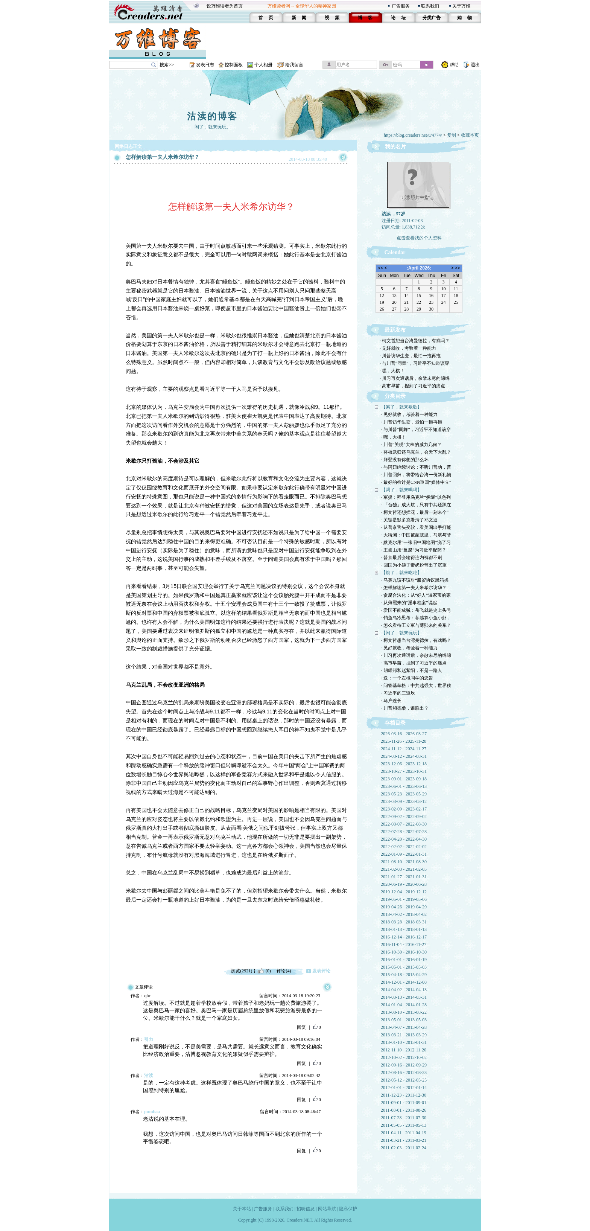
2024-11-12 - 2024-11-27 (403, 748)
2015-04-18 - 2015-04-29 (404, 974)
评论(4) (284, 971)
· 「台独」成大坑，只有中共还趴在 (416, 504)
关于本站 (242, 1208)
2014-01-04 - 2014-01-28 (404, 1004)
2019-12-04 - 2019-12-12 (404, 891)
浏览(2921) (241, 971)
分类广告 (432, 17)
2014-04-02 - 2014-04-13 (404, 989)
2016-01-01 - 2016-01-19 (404, 959)
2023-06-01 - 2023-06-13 (404, 786)
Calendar (395, 252)
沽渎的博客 (212, 116)
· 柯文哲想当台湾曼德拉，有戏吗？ (415, 340)
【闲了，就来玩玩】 (401, 632)
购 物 (464, 17)
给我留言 (294, 64)
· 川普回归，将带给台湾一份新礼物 (416, 474)
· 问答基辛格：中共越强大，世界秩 (416, 685)
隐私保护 (348, 1208)
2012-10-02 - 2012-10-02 (404, 1057)
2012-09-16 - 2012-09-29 (404, 1065)
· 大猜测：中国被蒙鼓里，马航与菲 (416, 535)
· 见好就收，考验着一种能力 (408, 348)
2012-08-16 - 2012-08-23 (404, 1072)
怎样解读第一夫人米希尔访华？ (162, 157)
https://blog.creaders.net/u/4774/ (413, 135)
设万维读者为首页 (225, 6)
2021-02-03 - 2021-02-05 (404, 869)
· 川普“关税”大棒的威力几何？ (411, 444)
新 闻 (299, 17)
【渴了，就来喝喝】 (401, 489)
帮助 (454, 64)
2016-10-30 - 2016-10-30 (404, 952)
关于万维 (461, 6)
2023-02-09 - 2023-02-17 (404, 809)
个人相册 (263, 64)
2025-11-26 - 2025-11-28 (403, 741)
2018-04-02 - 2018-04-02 (404, 914)
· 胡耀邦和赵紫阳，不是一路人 (411, 670)
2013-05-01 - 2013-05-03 (404, 1019)
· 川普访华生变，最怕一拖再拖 (410, 355)
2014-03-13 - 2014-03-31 (404, 997)
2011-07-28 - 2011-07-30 (403, 1117)
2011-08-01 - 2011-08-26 (403, 1110)
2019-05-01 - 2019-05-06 (404, 899)
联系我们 (430, 6)
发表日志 (205, 64)
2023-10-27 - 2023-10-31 (404, 771)
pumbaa (152, 1111)
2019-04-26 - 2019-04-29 (404, 907)
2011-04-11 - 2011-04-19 (403, 1132)
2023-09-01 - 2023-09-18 (404, 779)
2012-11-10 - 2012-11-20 (403, 1050)
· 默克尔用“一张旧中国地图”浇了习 (416, 542)
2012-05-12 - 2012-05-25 (404, 1080)
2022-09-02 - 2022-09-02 (404, 816)
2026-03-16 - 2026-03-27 (404, 733)
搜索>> (167, 64)
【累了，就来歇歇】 (401, 407)
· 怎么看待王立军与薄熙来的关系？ (416, 625)
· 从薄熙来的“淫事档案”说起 (409, 602)
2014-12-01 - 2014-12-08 (404, 982)
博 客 (365, 17)
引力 (148, 1039)
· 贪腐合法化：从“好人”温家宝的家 (416, 595)
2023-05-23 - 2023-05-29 (404, 794)
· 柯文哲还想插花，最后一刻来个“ (415, 512)
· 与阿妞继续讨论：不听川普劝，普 (416, 467)
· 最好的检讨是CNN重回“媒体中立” (416, 482)
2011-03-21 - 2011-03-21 (403, 1140)
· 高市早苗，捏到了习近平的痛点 (412, 385)
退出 (475, 64)
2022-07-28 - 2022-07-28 (404, 831)
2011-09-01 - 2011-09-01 (403, 1102)
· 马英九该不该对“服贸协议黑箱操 (415, 580)
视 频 (332, 17)
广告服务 (401, 6)
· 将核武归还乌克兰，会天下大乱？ (416, 452)
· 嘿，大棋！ (392, 370)
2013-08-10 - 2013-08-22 (404, 1012)
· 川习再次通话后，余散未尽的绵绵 (415, 378)
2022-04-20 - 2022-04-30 (404, 839)
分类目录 (395, 396)
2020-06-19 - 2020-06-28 (404, 884)
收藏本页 (470, 135)
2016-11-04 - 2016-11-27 (403, 944)
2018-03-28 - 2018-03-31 (404, 922)
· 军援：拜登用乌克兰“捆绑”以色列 (416, 497)
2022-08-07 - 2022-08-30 (404, 824)
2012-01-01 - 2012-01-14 (404, 1087)
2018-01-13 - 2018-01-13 (404, 929)
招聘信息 (306, 1208)
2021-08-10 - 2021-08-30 (404, 861)
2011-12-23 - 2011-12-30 (403, 1095)
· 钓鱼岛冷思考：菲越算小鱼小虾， (416, 617)
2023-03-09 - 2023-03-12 (404, 801)
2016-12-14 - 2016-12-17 (404, 937)
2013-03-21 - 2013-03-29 (404, 1035)
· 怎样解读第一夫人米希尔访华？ (414, 587)
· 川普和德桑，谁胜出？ (405, 708)
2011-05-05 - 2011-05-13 (403, 1125)
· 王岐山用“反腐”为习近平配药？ (413, 550)
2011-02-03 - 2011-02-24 (403, 1147)
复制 (451, 135)
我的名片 (395, 146)
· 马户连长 (391, 700)
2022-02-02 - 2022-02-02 (404, 846)
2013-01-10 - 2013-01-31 (404, 1042)
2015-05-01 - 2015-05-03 (404, 967)
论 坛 (398, 17)
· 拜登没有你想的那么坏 (405, 459)
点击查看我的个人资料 (419, 238)
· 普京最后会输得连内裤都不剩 (411, 557)
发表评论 (321, 971)
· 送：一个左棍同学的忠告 (407, 678)
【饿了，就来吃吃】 (401, 572)
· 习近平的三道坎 (398, 693)
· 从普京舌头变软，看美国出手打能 (416, 527)
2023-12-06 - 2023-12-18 (404, 763)
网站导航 (327, 1208)
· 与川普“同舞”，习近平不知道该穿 (414, 363)
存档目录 (395, 723)
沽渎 (148, 1075)
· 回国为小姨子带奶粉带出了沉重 (414, 565)
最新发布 (395, 330)
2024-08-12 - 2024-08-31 (404, 756)
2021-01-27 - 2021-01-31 (404, 876)
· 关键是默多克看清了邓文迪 (409, 520)
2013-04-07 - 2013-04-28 (404, 1027)
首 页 (266, 17)
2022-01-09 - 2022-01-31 (404, 854)
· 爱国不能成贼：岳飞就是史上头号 (416, 610)
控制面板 (234, 64)
